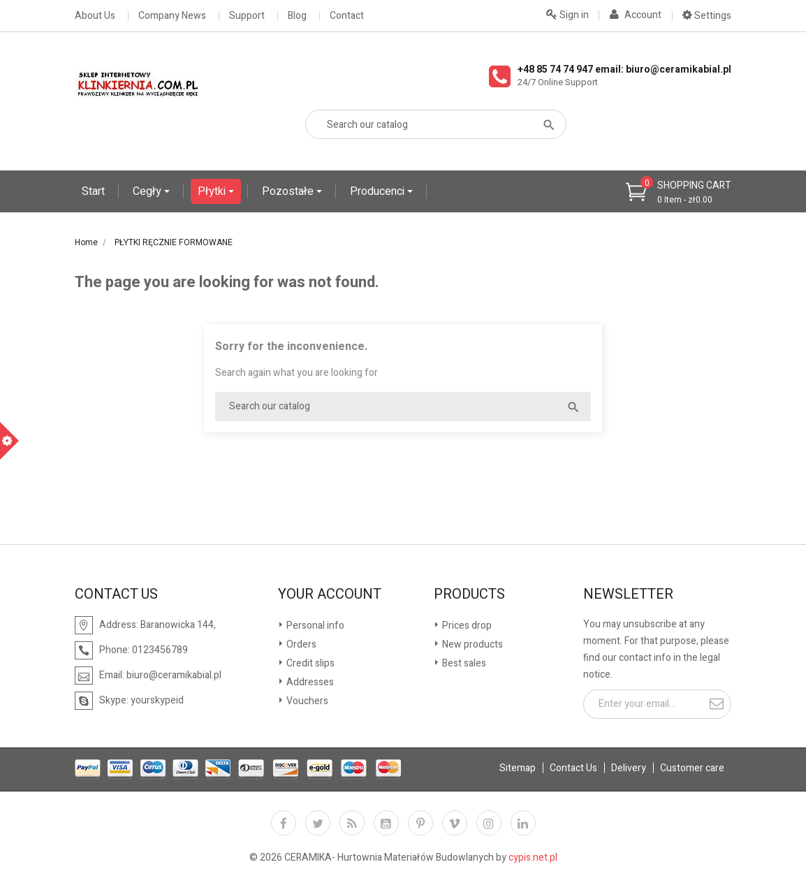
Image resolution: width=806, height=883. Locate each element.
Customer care (692, 768)
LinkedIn (523, 822)
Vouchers (306, 701)
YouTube (386, 822)
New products (471, 644)
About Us (95, 16)
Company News (172, 16)
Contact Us (573, 768)
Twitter (317, 822)
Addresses (309, 682)
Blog (297, 16)
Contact (347, 16)
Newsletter (628, 594)
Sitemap (517, 768)
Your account (329, 594)
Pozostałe (289, 191)
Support (247, 16)
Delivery (628, 768)
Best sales (463, 663)
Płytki (213, 191)
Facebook (283, 822)
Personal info (314, 625)
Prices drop (466, 625)
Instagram (488, 822)
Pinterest (420, 822)
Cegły (148, 191)
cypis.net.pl (532, 857)
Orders (300, 644)
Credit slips (309, 663)
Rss (352, 822)
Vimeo (454, 822)
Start (93, 191)
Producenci (378, 191)
